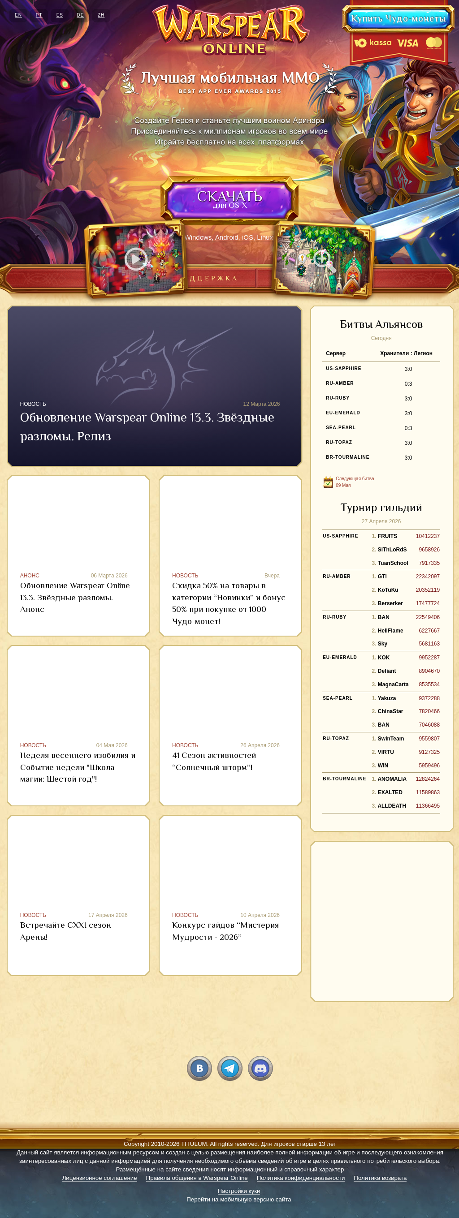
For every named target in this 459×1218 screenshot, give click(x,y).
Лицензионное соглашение (99, 1178)
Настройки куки (239, 1191)
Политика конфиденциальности (301, 1178)
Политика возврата (380, 1178)
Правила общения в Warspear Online (197, 1178)
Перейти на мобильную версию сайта (238, 1199)
